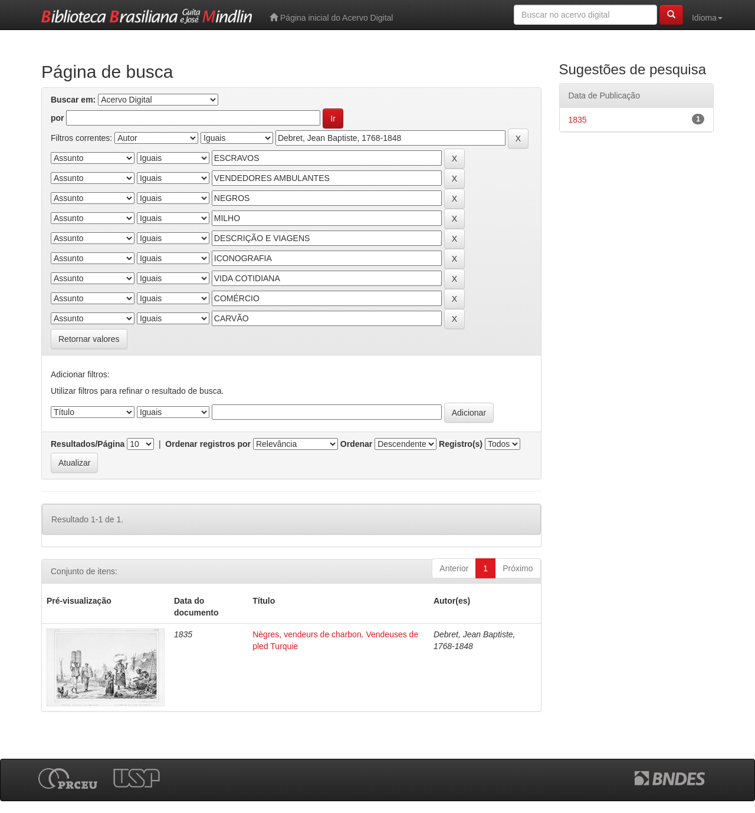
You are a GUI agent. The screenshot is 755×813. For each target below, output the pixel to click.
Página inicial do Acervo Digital (331, 17)
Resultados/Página (87, 444)
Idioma (707, 17)
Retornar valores (89, 339)
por (57, 118)
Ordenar (356, 444)
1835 (578, 119)
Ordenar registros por (208, 444)
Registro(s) (460, 444)
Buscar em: (73, 99)
